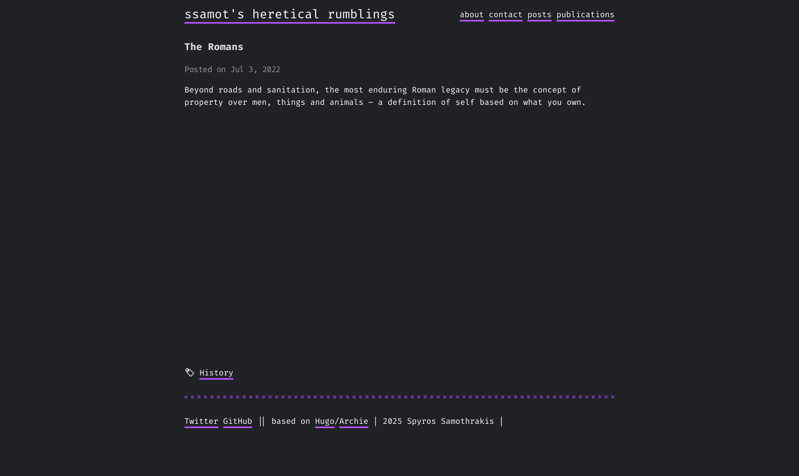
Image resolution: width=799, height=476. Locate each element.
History (216, 372)
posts (539, 14)
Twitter (201, 421)
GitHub (237, 421)
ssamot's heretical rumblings (289, 14)
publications (586, 14)
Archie (353, 421)
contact (506, 14)
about (472, 14)
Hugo (324, 421)
